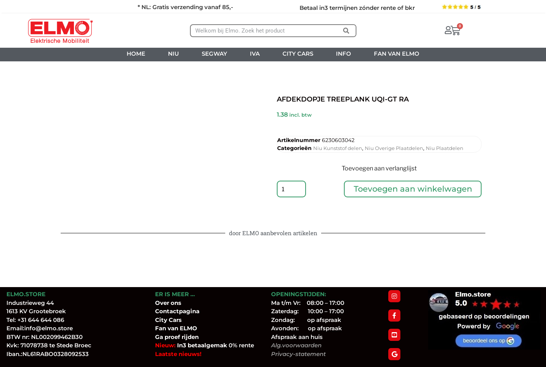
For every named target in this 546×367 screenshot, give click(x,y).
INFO (343, 53)
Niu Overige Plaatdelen (394, 148)
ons (176, 302)
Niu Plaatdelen (444, 148)
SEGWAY (214, 53)
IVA (255, 53)
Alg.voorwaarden (296, 345)
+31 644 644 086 (40, 319)
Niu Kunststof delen (337, 148)
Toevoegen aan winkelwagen (413, 190)
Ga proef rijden (177, 336)
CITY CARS (297, 53)
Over (163, 302)
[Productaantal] (292, 190)
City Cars (168, 319)
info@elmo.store (48, 328)
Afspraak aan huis (297, 336)
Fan (160, 328)
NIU (173, 53)
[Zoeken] (346, 30)
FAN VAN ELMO (396, 53)
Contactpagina (177, 311)
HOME (136, 53)
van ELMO (181, 328)
